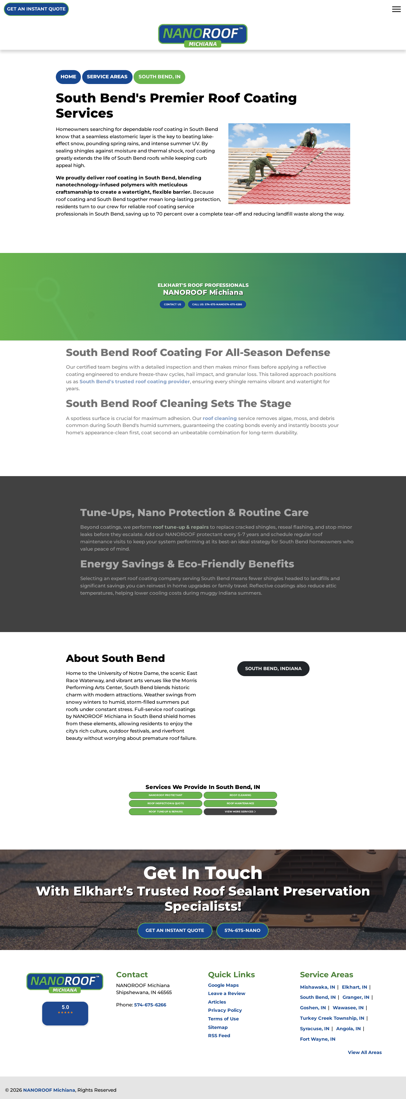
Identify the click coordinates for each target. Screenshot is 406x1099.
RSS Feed (219, 1035)
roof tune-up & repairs (191, 527)
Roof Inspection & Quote (187, 802)
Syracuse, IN (315, 1028)
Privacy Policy (225, 1010)
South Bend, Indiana (273, 668)
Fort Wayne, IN (318, 1039)
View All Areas (365, 1052)
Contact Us (189, 300)
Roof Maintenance (219, 802)
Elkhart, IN (354, 987)
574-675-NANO (242, 930)
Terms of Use (223, 1019)
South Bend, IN (159, 77)
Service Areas (107, 77)
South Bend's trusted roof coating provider (135, 371)
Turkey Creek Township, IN (332, 1018)
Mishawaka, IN (317, 987)
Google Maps (223, 985)
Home (68, 77)
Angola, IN (348, 1028)
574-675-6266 (150, 1005)
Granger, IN (356, 997)
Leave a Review (226, 993)
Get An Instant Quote (36, 9)
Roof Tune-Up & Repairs (187, 805)
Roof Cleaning (219, 798)
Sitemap (218, 1027)
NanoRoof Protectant (187, 798)
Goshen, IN (313, 1008)
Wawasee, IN (348, 1008)
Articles (217, 1002)
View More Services (219, 805)
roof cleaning (220, 408)
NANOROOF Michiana (49, 1090)
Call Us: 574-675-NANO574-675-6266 (209, 300)
